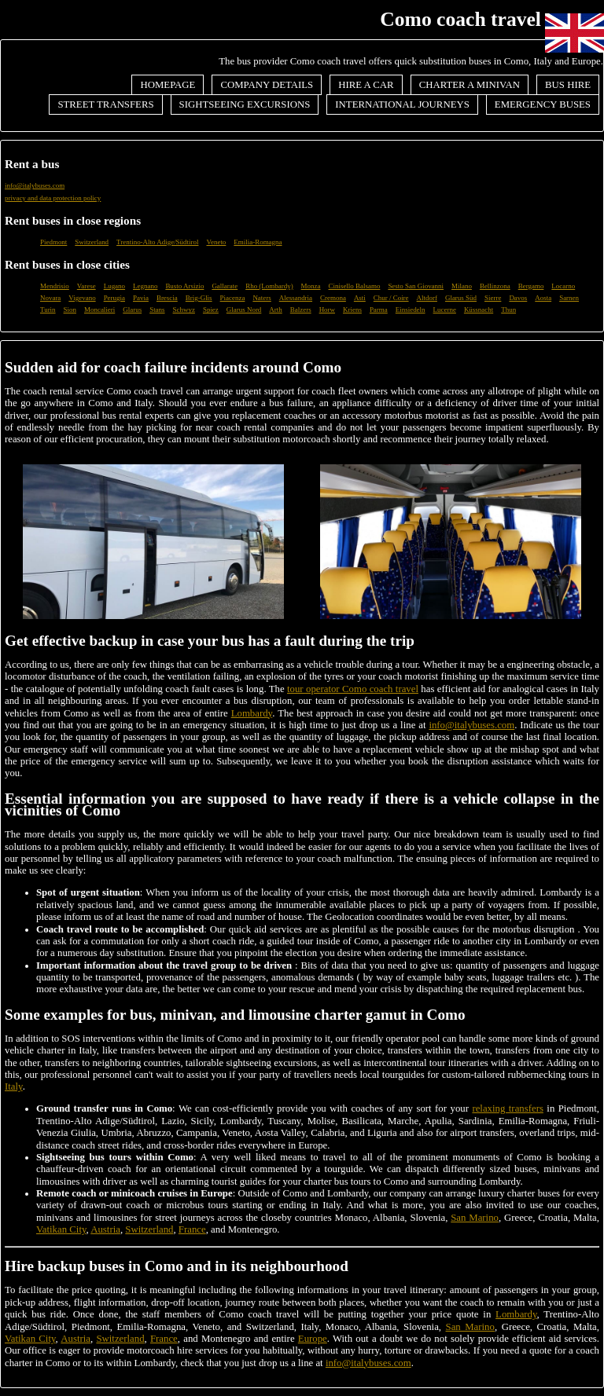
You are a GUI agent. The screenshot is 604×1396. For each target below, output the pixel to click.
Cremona (333, 298)
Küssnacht (478, 309)
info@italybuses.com (34, 185)
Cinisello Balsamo (354, 286)
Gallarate (225, 286)
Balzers (300, 309)
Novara (50, 298)
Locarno (563, 286)
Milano (461, 286)
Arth (275, 309)
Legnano (145, 286)
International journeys (402, 104)
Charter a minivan (469, 84)
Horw (327, 309)
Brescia (167, 298)
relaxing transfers (507, 1108)
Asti (360, 298)
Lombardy (251, 713)
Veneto (216, 242)
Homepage (167, 84)
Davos (518, 298)
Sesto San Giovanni (416, 286)
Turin (48, 309)
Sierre (492, 298)
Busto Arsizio (184, 286)
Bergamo (531, 286)
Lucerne (444, 309)
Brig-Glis (199, 298)
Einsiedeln (410, 309)
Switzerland (92, 242)
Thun (508, 309)
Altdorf (427, 298)
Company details (266, 84)
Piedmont (53, 242)
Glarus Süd (461, 298)
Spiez (211, 309)
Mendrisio (54, 286)
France (192, 1229)
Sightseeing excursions (245, 104)
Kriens (352, 309)
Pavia (141, 298)
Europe (312, 1338)
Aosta (543, 298)
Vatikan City (61, 1229)
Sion (70, 309)
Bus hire (568, 84)
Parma (379, 309)
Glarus (132, 309)
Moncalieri (99, 309)
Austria (105, 1229)
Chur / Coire (391, 298)
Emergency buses (543, 104)
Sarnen (569, 298)
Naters (261, 298)
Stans (156, 309)
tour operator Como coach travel (352, 688)
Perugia (114, 298)
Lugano (114, 286)
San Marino (475, 1217)
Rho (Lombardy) (269, 286)
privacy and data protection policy (53, 198)
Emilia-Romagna (258, 242)
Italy (14, 1086)
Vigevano (81, 298)
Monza (311, 286)
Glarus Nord (244, 309)
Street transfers (105, 104)
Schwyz (184, 309)
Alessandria (295, 298)
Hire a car (365, 84)
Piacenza (232, 298)
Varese (86, 286)
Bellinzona (495, 286)
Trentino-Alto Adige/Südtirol (157, 242)
